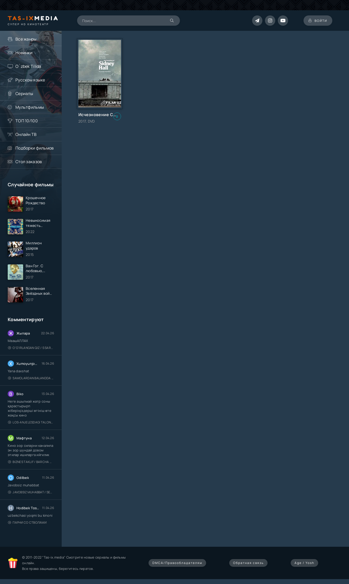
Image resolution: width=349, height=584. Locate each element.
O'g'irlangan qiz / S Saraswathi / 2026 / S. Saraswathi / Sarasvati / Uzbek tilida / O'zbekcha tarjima (31, 348)
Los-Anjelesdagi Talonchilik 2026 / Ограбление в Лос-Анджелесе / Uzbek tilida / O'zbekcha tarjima (31, 422)
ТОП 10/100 (26, 121)
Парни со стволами (27, 522)
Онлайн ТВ (26, 134)
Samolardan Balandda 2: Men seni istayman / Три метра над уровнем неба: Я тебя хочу (31, 378)
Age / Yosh (304, 563)
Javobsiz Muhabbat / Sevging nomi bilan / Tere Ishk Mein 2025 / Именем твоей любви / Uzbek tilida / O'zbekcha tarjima (31, 492)
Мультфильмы (29, 107)
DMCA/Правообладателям (177, 563)
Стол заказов (28, 161)
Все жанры (26, 39)
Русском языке (30, 80)
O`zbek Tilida (28, 66)
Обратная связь (248, 563)
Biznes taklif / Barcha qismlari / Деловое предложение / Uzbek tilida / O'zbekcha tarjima (31, 462)
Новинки (23, 52)
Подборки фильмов (34, 148)
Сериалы (24, 93)
